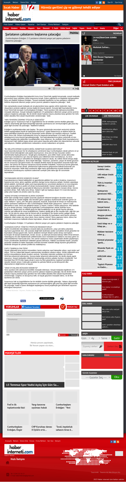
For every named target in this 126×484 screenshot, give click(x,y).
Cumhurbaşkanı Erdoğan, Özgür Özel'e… (14, 429)
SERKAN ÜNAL (98, 43)
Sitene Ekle (24, 2)
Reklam (15, 2)
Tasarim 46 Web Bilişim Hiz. (110, 472)
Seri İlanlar (41, 24)
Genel (89, 28)
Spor (38, 28)
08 (119, 224)
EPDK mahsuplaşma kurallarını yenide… (109, 122)
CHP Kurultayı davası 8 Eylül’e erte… (42, 428)
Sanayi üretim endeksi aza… (103, 168)
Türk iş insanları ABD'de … (104, 184)
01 (119, 167)
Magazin (31, 28)
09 (119, 232)
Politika (23, 28)
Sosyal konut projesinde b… (104, 208)
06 (119, 208)
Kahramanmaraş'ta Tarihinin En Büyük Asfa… (33, 385)
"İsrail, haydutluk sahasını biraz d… (64, 428)
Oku (116, 377)
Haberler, (40, 290)
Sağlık (74, 28)
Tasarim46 (95, 472)
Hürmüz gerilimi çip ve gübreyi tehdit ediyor (70, 7)
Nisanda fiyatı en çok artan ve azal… (110, 153)
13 (119, 265)
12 (119, 257)
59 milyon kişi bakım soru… (104, 200)
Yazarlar (31, 24)
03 (119, 184)
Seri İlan (50, 441)
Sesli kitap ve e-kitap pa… (105, 225)
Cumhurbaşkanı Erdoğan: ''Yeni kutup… (63, 407)
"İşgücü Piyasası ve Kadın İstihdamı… (100, 85)
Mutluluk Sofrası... (101, 47)
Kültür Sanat (65, 28)
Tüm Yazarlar (117, 76)
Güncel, (34, 290)
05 (119, 200)
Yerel (96, 28)
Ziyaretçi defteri (90, 346)
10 (115, 110)
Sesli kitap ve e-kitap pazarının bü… (110, 138)
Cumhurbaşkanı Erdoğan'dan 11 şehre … (111, 296)
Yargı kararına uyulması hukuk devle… (39, 407)
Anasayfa (7, 2)
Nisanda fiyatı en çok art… (105, 249)
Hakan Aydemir (98, 53)
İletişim (65, 24)
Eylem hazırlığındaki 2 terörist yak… (110, 280)
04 (119, 192)
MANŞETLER (13, 353)
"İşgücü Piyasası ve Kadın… (105, 265)
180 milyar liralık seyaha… (105, 176)
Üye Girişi (118, 2)
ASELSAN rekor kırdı (109, 145)
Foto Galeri (8, 24)
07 (119, 216)
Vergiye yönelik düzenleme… (104, 217)
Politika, (28, 290)
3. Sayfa (55, 28)
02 (119, 175)
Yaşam (81, 28)
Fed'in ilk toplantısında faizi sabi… (16, 407)
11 (120, 110)
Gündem (14, 28)
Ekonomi (46, 28)
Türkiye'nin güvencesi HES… (105, 192)
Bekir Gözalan (98, 63)
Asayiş (102, 28)
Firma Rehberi (54, 24)
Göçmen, (22, 290)
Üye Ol (110, 2)
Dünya (6, 28)
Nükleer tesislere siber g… (105, 233)
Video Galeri (20, 24)
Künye (33, 2)
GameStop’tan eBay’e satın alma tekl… (109, 130)
